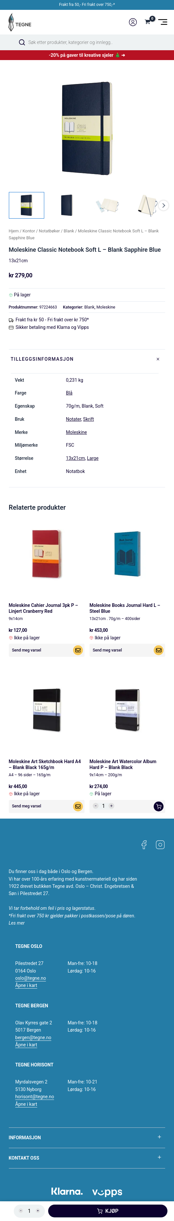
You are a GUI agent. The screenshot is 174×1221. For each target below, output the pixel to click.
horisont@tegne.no (34, 1096)
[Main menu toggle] (162, 22)
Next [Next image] (163, 205)
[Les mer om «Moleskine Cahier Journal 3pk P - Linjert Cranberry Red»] (78, 650)
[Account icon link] (133, 22)
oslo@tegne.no (30, 978)
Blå (69, 393)
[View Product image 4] (147, 205)
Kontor (29, 230)
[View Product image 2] (67, 205)
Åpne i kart (26, 985)
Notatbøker (49, 230)
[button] (159, 806)
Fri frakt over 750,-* (98, 4)
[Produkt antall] (103, 806)
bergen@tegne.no (33, 1037)
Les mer (17, 923)
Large (93, 458)
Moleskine (105, 307)
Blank (69, 230)
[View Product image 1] (26, 205)
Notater (73, 419)
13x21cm (75, 458)
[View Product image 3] (107, 205)
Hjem (14, 230)
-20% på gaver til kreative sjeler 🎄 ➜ (87, 55)
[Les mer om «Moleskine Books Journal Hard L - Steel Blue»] (159, 650)
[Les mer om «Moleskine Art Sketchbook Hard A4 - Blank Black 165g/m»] (78, 806)
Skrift (88, 419)
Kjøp (111, 1211)
